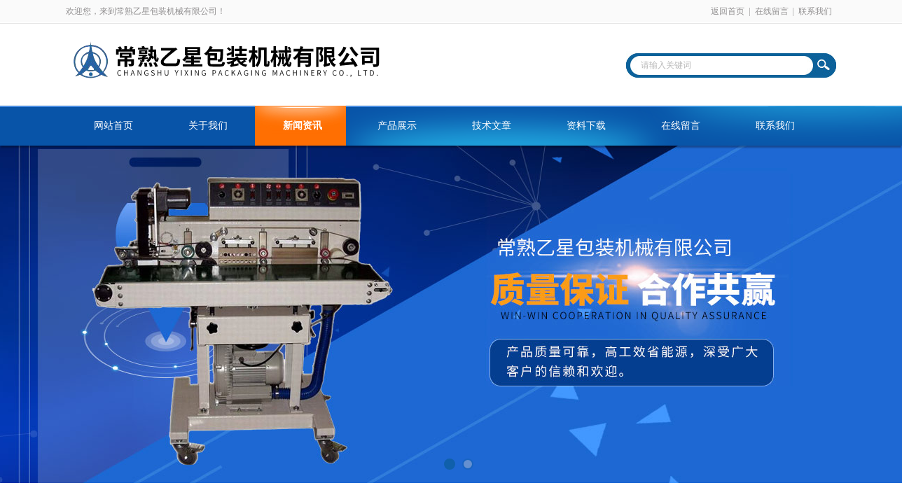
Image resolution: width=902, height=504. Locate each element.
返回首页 (727, 11)
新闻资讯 (302, 125)
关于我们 (208, 125)
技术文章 (491, 125)
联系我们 (815, 11)
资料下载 (586, 125)
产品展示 (397, 125)
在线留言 (772, 11)
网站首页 (113, 125)
